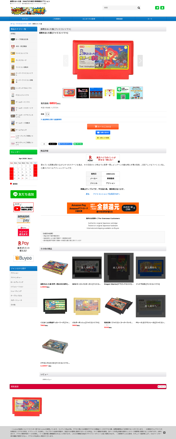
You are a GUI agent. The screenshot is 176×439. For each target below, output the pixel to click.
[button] (65, 61)
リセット (161, 387)
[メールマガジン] (157, 7)
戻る (87, 194)
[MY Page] (162, 7)
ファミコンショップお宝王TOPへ (106, 194)
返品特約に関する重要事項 (51, 119)
